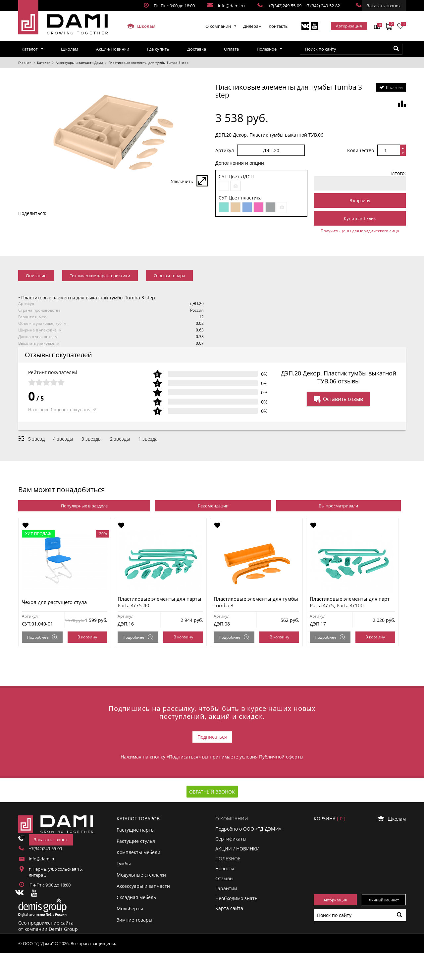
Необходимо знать (236, 898)
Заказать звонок (384, 6)
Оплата (231, 49)
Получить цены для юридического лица (360, 231)
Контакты (279, 26)
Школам (141, 26)
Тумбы (124, 863)
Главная (24, 62)
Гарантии (226, 888)
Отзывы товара (169, 276)
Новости (224, 868)
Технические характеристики (100, 276)
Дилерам (252, 26)
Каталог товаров (138, 818)
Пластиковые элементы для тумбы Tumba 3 (256, 602)
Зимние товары (134, 920)
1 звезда (148, 439)
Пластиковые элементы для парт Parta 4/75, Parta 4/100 (350, 602)
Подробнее (42, 637)
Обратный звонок (212, 792)
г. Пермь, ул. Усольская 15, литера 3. (56, 872)
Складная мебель (136, 897)
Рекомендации (213, 506)
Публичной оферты (281, 757)
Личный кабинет (384, 899)
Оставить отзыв (338, 399)
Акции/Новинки (112, 49)
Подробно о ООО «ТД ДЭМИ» (248, 828)
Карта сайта (229, 908)
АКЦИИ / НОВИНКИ (237, 848)
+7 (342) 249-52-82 (322, 6)
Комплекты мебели (138, 852)
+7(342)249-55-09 (284, 6)
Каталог (30, 49)
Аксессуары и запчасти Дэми (79, 62)
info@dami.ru (231, 6)
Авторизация (349, 26)
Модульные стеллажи (141, 875)
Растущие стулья (136, 841)
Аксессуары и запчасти (143, 886)
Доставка (196, 49)
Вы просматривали (338, 506)
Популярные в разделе (84, 506)
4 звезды (63, 439)
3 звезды (91, 439)
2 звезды (120, 439)
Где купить (158, 49)
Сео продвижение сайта (46, 923)
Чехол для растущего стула (54, 602)
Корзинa (329, 818)
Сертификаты (230, 838)
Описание (36, 276)
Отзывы (224, 878)
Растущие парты (136, 830)
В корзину (359, 200)
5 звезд (36, 439)
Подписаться (212, 737)
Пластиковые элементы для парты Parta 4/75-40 (160, 602)
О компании (218, 26)
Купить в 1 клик (360, 218)
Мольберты (130, 908)
